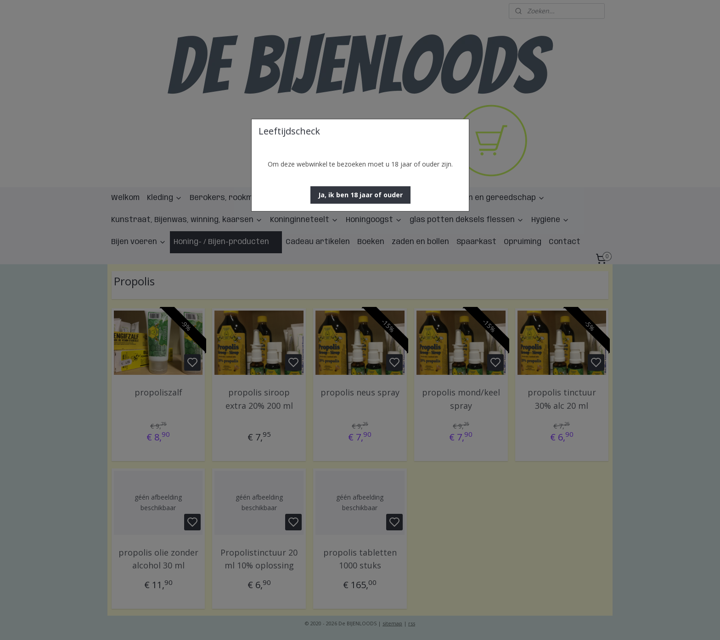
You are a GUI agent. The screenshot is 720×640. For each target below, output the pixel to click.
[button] (360, 195)
